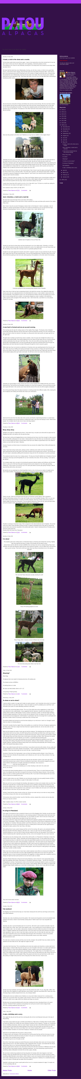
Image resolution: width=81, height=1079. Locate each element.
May (64, 142)
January (65, 177)
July (64, 137)
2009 (62, 125)
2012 (62, 118)
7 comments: (24, 666)
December (65, 126)
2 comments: (24, 190)
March (64, 172)
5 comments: (24, 1007)
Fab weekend (7, 909)
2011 (62, 120)
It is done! (6, 539)
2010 (62, 122)
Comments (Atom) (14, 1073)
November (65, 129)
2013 (62, 116)
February (65, 174)
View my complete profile (66, 90)
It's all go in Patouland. (10, 810)
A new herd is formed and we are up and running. (19, 327)
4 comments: (24, 320)
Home (30, 1070)
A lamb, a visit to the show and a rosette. (16, 59)
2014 (62, 114)
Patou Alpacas (71, 72)
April (64, 170)
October (65, 131)
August (65, 135)
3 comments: (24, 532)
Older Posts (52, 1070)
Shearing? (6, 673)
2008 (62, 179)
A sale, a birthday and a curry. (12, 1014)
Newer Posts (7, 1070)
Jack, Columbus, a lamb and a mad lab (15, 197)
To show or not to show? (11, 700)
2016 (62, 109)
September (66, 133)
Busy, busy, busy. (8, 430)
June (64, 139)
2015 (62, 111)
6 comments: (24, 804)
